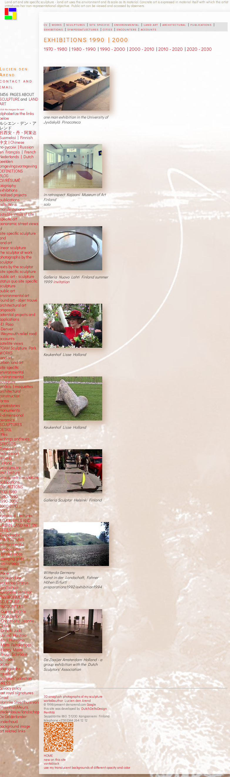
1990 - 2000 (112, 49)
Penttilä (49, 712)
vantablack (51, 763)
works (57, 24)
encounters (126, 29)
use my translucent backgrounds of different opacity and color (87, 767)
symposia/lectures (82, 29)
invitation (61, 281)
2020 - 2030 (199, 49)
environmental (126, 24)
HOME (48, 755)
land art (151, 24)
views (18, 343)
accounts (148, 29)
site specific (99, 24)
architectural (174, 24)
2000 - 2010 (141, 49)
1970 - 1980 (55, 49)
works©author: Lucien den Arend (67, 700)
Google (91, 704)
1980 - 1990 (83, 49)
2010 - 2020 (170, 49)
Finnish (26, 137)
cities (107, 29)
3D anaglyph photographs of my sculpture (73, 696)
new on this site (55, 759)
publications (200, 24)
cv (45, 24)
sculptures (75, 24)
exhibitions (53, 29)
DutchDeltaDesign (94, 708)
